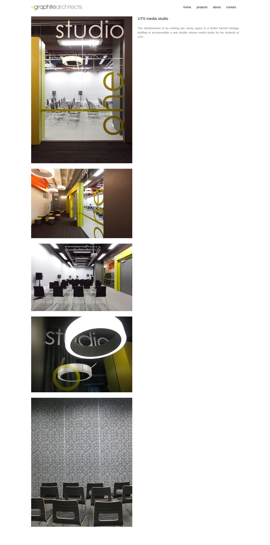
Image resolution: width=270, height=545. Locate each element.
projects (202, 7)
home (187, 7)
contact (231, 7)
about (217, 7)
